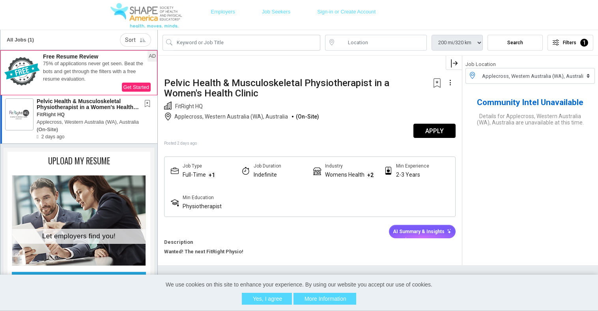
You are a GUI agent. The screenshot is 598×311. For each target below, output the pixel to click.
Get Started (136, 87)
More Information (325, 299)
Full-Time (194, 175)
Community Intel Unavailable (530, 102)
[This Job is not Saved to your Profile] (149, 104)
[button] (78, 72)
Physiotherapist (202, 206)
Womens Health (344, 175)
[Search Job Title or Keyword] (247, 43)
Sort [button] (135, 40)
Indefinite (265, 175)
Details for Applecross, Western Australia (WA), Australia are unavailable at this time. (530, 119)
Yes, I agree (267, 299)
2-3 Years (408, 175)
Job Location (480, 64)
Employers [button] (223, 12)
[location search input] (381, 43)
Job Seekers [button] (276, 12)
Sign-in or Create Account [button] (346, 12)
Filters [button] (570, 42)
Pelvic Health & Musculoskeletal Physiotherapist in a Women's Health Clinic (85, 107)
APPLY (434, 131)
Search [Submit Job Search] (515, 42)
